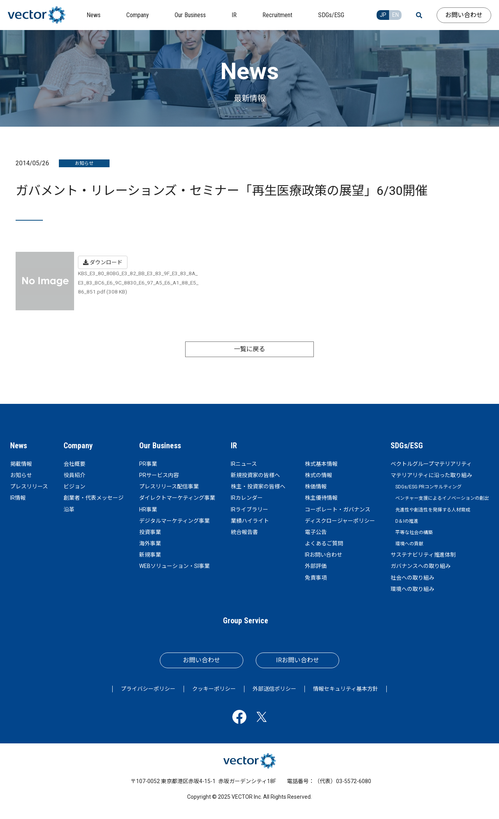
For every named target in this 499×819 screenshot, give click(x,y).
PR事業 (148, 464)
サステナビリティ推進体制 (423, 555)
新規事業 (150, 555)
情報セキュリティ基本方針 (345, 689)
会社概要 (74, 464)
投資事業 (150, 532)
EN (395, 15)
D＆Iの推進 (406, 521)
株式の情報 (318, 475)
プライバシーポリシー (148, 689)
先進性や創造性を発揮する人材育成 (432, 510)
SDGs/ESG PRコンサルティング (428, 487)
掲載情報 (21, 464)
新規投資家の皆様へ (255, 475)
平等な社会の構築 (414, 532)
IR (234, 445)
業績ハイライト (250, 521)
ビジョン (74, 486)
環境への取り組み (412, 589)
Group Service (245, 620)
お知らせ (21, 475)
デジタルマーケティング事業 (174, 521)
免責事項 (316, 578)
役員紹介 (74, 475)
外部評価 (316, 566)
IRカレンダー (247, 498)
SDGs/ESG (407, 445)
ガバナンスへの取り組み (421, 566)
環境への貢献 (409, 544)
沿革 (69, 509)
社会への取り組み (412, 578)
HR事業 (148, 509)
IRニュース (244, 464)
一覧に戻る (249, 349)
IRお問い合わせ (323, 555)
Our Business (160, 445)
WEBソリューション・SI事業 (174, 566)
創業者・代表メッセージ (94, 498)
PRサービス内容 (159, 475)
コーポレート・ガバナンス (337, 509)
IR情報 (18, 498)
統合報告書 (244, 532)
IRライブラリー (249, 509)
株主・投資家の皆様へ (258, 486)
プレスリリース (29, 486)
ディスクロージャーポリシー (340, 521)
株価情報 (316, 486)
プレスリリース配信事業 (169, 486)
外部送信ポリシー (274, 689)
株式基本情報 (321, 464)
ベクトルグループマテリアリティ (431, 464)
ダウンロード (102, 262)
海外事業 (150, 543)
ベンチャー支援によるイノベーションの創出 (442, 498)
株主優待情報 (321, 498)
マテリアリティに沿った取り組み (431, 475)
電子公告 (316, 532)
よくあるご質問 (324, 543)
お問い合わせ (464, 15)
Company (78, 445)
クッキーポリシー (214, 689)
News (18, 445)
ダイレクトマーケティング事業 (177, 498)
